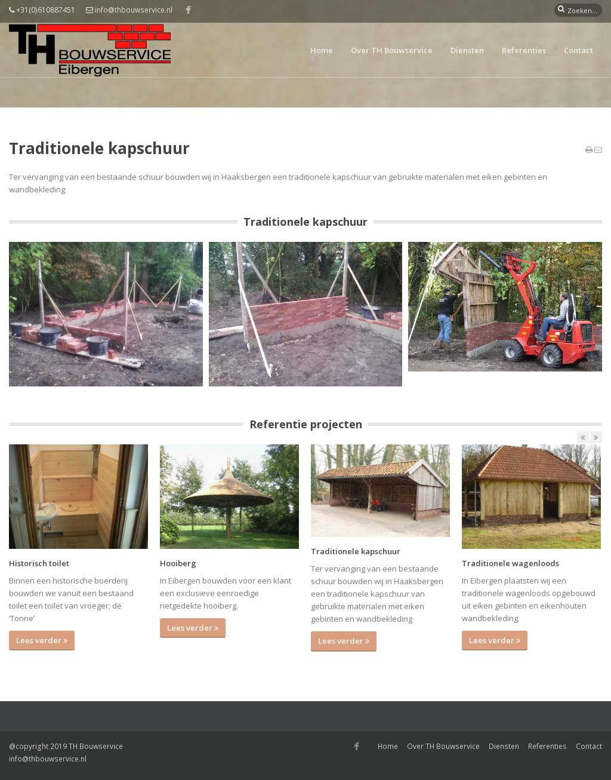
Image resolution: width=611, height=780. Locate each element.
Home (321, 50)
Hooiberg (178, 563)
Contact (578, 50)
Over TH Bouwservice (392, 50)
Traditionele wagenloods (510, 563)
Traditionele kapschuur (355, 551)
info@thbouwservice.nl (133, 10)
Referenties (524, 50)
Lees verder (41, 640)
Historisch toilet (39, 563)
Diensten (467, 50)
